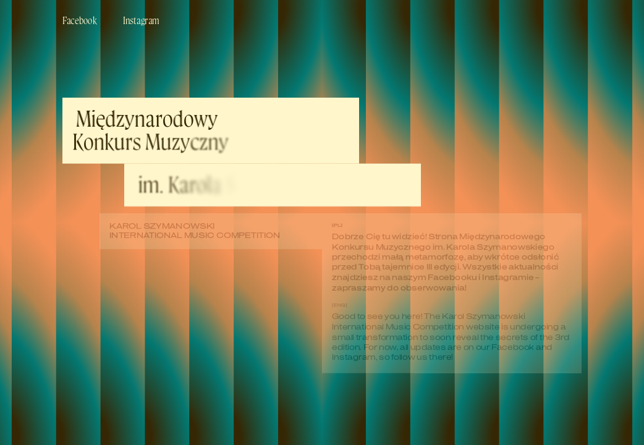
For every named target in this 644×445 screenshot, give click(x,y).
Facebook (79, 20)
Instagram (141, 20)
